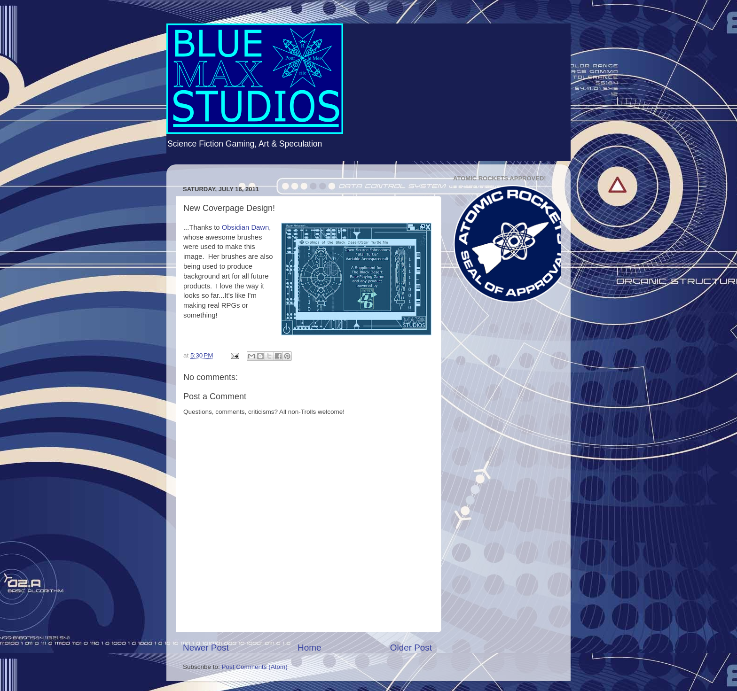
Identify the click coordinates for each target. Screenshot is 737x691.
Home (309, 647)
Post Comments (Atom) (255, 666)
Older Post (411, 647)
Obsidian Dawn (245, 227)
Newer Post (206, 647)
